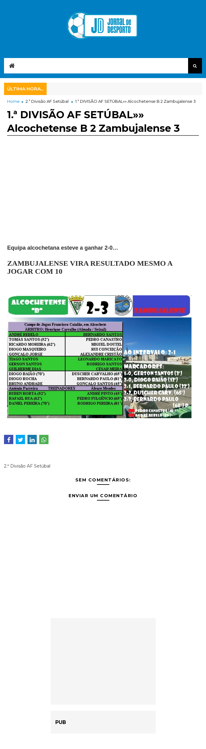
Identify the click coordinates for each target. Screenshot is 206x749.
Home (13, 101)
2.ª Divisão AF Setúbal (47, 101)
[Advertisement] (103, 201)
